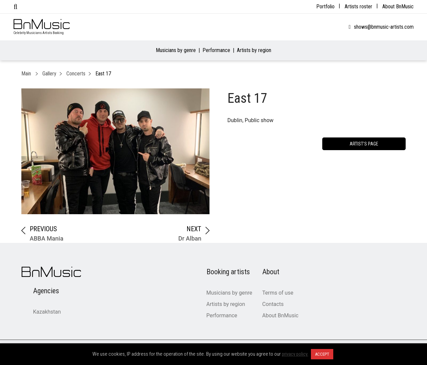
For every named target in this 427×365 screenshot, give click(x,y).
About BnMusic (398, 6)
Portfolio (325, 6)
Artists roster (358, 6)
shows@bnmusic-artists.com (384, 27)
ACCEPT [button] (322, 354)
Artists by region (254, 50)
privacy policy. (295, 354)
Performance (216, 50)
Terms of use (277, 293)
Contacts (273, 304)
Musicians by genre (176, 50)
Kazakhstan (47, 312)
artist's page (364, 143)
